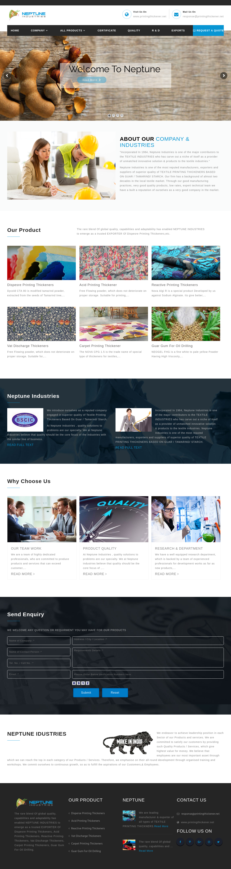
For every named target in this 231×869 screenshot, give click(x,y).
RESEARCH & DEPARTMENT (179, 548)
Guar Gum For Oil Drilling (172, 346)
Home (15, 30)
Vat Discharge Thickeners (28, 346)
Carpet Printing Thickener (100, 346)
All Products (69, 30)
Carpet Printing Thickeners (86, 844)
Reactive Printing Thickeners (175, 285)
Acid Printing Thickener (98, 285)
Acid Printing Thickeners (84, 821)
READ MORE (23, 574)
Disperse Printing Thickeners (87, 813)
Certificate (104, 30)
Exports (172, 30)
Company (37, 30)
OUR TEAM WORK (26, 548)
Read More (161, 826)
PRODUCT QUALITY (100, 548)
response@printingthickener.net (200, 814)
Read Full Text (129, 447)
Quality (130, 30)
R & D (150, 30)
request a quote (204, 30)
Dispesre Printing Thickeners (30, 285)
